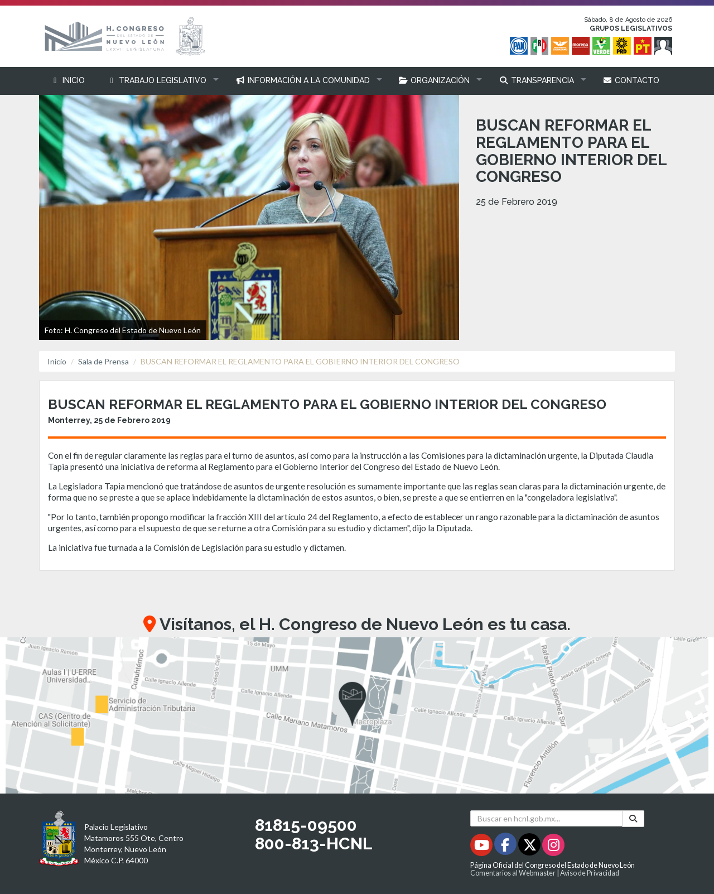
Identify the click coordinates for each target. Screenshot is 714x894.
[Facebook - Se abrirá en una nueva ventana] (506, 847)
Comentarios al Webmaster (513, 873)
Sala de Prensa (103, 361)
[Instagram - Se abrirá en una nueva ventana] (553, 847)
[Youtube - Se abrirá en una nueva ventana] (482, 847)
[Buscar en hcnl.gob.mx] (546, 818)
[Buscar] (633, 818)
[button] (160, 80)
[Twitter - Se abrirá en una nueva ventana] (530, 847)
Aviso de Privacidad (589, 873)
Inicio (56, 361)
